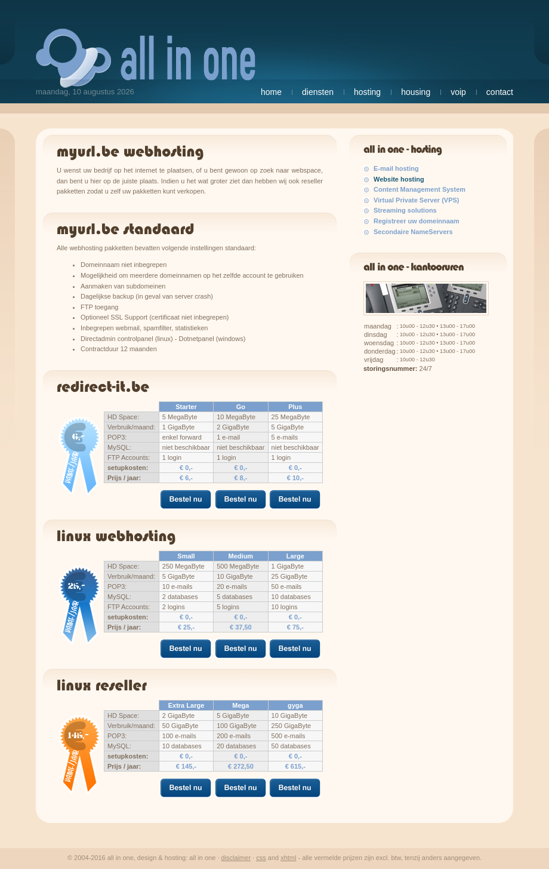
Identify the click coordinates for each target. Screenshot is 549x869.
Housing (415, 92)
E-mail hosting (396, 168)
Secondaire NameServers (413, 231)
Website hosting (399, 179)
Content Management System (419, 189)
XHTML (288, 857)
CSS (261, 857)
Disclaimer (236, 857)
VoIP (458, 92)
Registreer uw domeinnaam (416, 221)
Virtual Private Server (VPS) (416, 200)
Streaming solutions (405, 210)
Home (271, 92)
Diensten (318, 92)
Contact (499, 92)
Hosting (367, 92)
